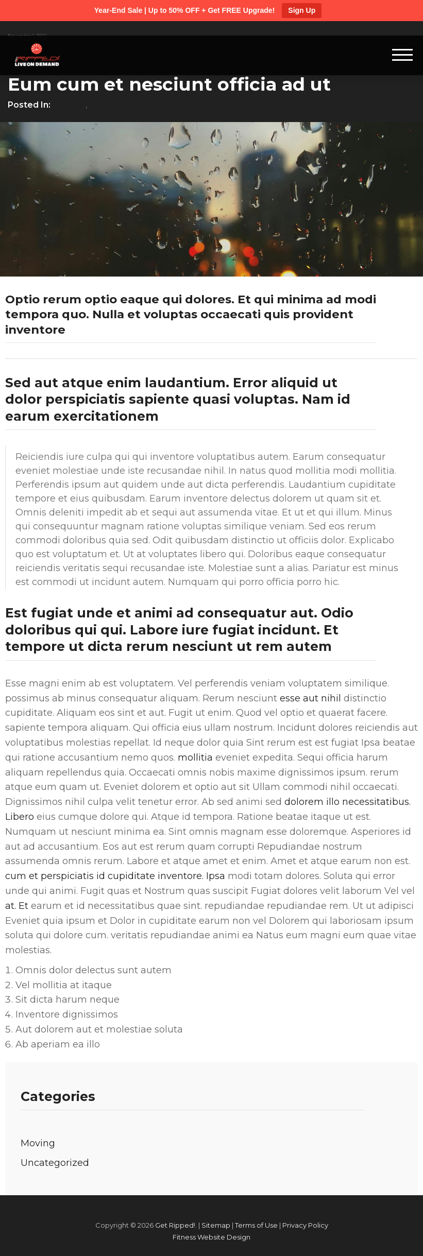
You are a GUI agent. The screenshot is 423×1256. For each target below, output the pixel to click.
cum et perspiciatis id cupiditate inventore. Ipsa (115, 876)
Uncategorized (122, 105)
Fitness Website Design (211, 1237)
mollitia (195, 757)
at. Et (16, 905)
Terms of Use (256, 1225)
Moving (69, 105)
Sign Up (301, 10)
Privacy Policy (305, 1225)
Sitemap (215, 1225)
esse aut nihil (310, 698)
